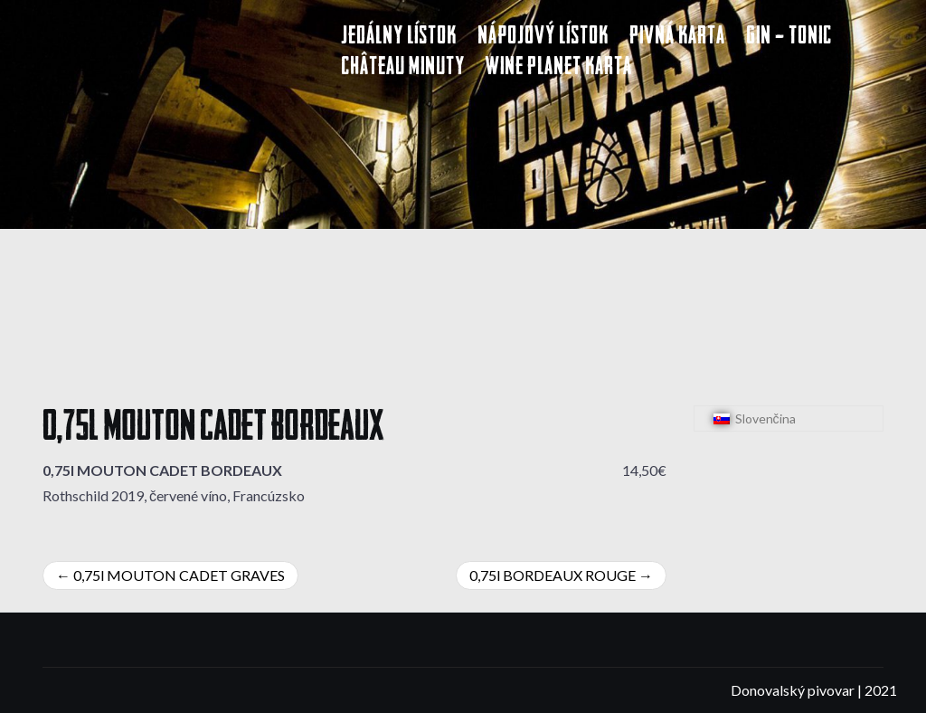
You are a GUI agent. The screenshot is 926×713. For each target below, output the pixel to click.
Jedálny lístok (399, 37)
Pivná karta (677, 37)
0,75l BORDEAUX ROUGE (552, 575)
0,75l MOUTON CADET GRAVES (179, 575)
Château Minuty (403, 68)
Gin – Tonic (789, 37)
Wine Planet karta (559, 68)
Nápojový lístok (543, 37)
